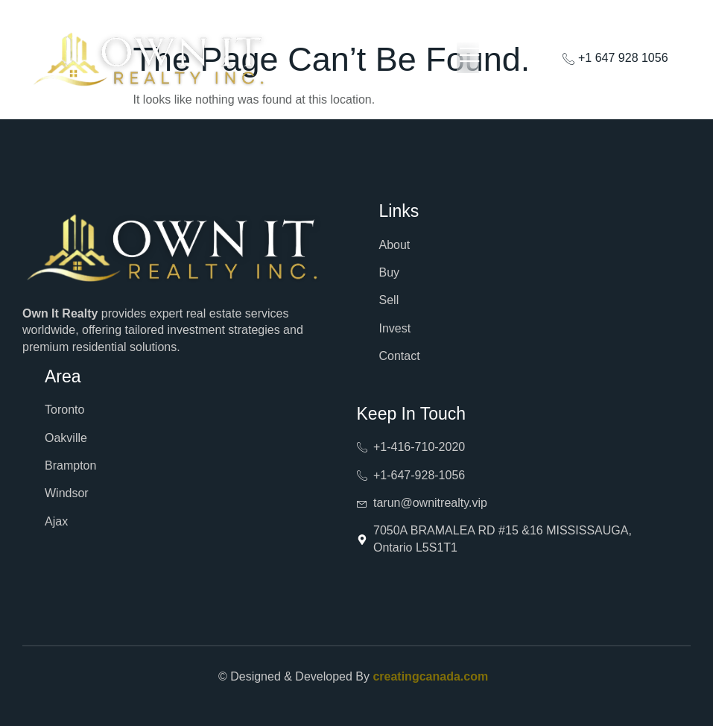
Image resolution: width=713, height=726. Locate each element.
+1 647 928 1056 (615, 58)
